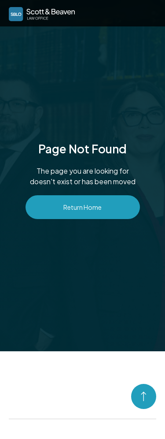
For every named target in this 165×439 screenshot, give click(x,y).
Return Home (82, 207)
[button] (148, 12)
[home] (39, 12)
